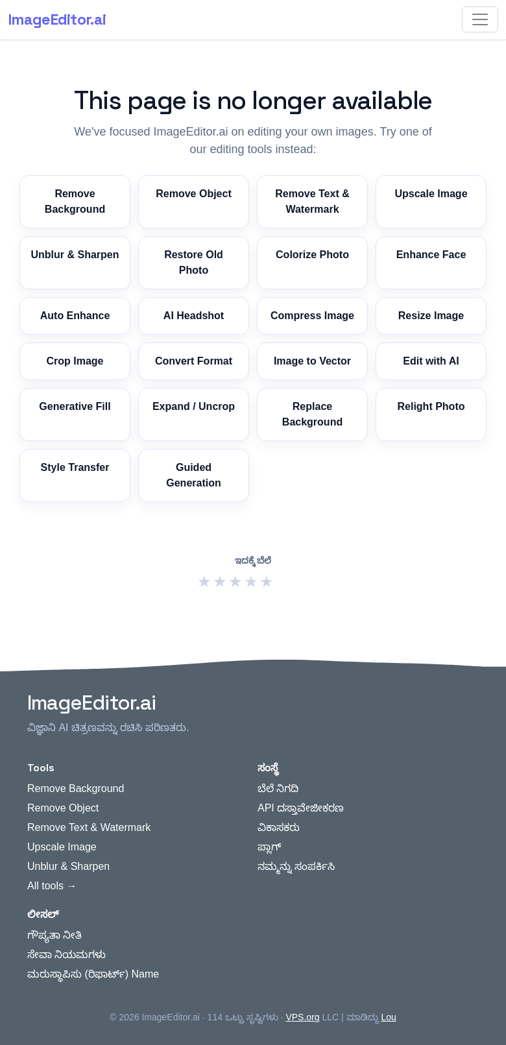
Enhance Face (431, 254)
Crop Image (74, 360)
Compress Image (312, 315)
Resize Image (431, 315)
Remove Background (75, 201)
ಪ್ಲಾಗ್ (269, 846)
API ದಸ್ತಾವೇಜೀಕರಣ (301, 807)
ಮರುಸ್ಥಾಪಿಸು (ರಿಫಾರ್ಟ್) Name (93, 973)
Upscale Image (430, 193)
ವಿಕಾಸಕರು (279, 827)
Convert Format (193, 360)
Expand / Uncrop (193, 406)
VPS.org (302, 1017)
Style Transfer (75, 467)
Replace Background (312, 414)
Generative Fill (74, 406)
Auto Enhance (75, 315)
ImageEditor (57, 19)
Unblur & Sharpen (74, 254)
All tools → (52, 885)
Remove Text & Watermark (312, 201)
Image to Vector (312, 360)
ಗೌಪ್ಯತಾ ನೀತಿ (54, 935)
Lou (388, 1017)
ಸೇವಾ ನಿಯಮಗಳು (66, 954)
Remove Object (193, 193)
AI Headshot (193, 315)
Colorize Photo (312, 254)
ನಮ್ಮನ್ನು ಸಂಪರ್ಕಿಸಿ (296, 866)
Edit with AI (431, 360)
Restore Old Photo (193, 262)
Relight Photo (431, 406)
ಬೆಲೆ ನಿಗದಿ (278, 788)
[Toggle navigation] (480, 19)
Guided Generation (193, 475)
